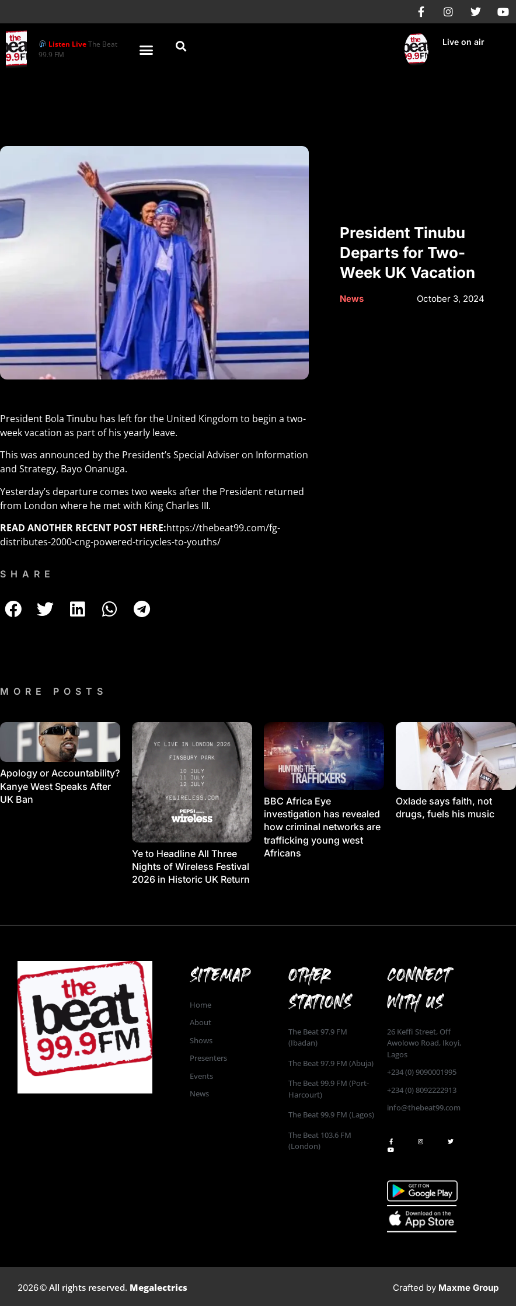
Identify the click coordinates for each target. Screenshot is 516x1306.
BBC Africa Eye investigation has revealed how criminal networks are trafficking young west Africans (322, 827)
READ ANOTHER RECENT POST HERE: (83, 527)
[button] (146, 50)
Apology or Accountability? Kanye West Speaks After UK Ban (60, 786)
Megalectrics (158, 1287)
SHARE (27, 574)
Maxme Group (468, 1287)
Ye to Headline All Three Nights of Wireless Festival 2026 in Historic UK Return (191, 867)
